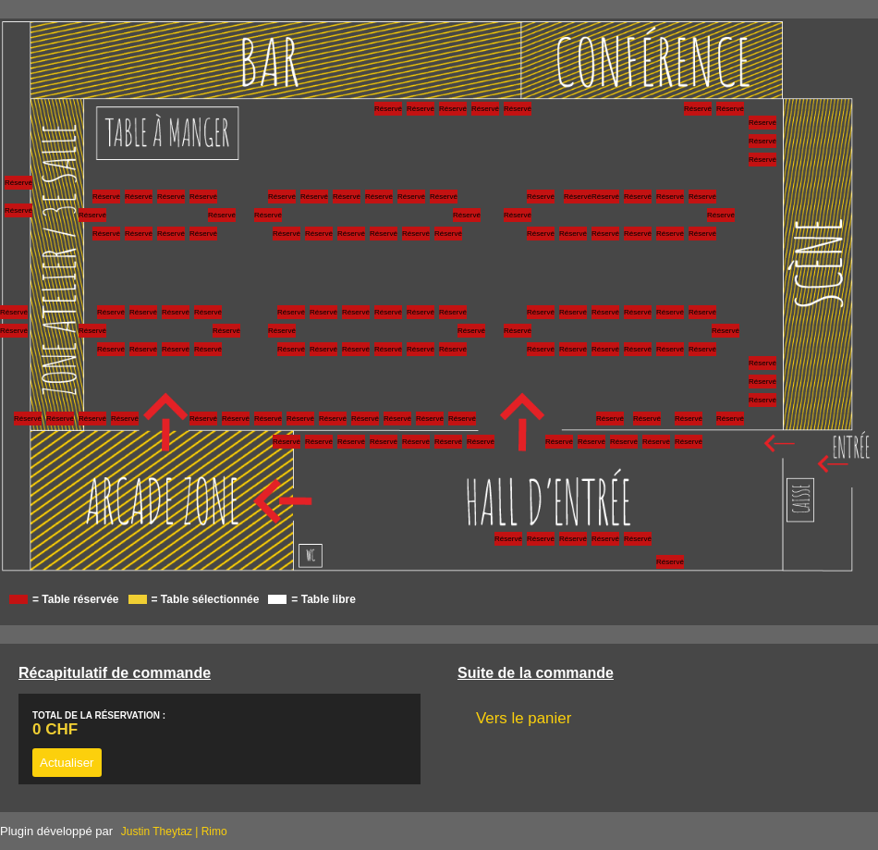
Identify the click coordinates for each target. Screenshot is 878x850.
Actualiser (67, 763)
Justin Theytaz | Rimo (174, 831)
